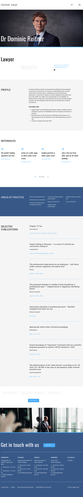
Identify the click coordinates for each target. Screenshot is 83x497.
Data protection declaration (25, 487)
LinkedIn (70, 460)
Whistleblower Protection (43, 487)
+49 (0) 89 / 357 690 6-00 (61, 65)
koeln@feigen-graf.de (25, 472)
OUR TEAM (32, 400)
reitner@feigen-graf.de (60, 67)
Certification (5, 487)
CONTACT (48, 445)
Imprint (13, 487)
